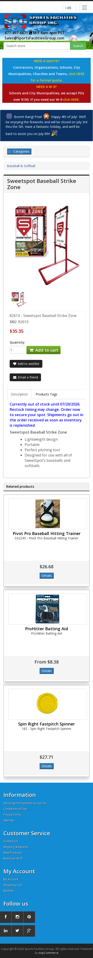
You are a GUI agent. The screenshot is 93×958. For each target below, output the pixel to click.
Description (19, 394)
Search (78, 46)
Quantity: (17, 342)
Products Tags (46, 394)
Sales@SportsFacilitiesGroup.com (34, 38)
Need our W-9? (13, 858)
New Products (12, 853)
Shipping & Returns (15, 847)
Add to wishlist (26, 363)
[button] (69, 7)
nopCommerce (48, 953)
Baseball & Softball (21, 166)
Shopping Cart (12, 885)
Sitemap (8, 820)
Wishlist (8, 891)
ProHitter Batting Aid (46, 628)
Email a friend (25, 377)
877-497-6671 (18, 32)
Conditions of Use (15, 809)
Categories (19, 151)
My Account (10, 879)
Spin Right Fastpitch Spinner (46, 724)
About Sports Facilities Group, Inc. (25, 803)
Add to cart (43, 350)
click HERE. (71, 99)
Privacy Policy (12, 815)
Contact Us (10, 841)
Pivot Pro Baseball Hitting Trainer (47, 533)
